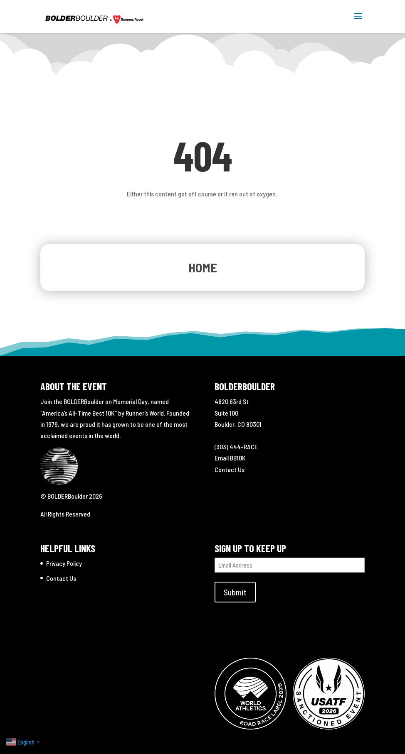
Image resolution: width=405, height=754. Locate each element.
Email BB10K (230, 458)
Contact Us (229, 469)
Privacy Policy (64, 563)
